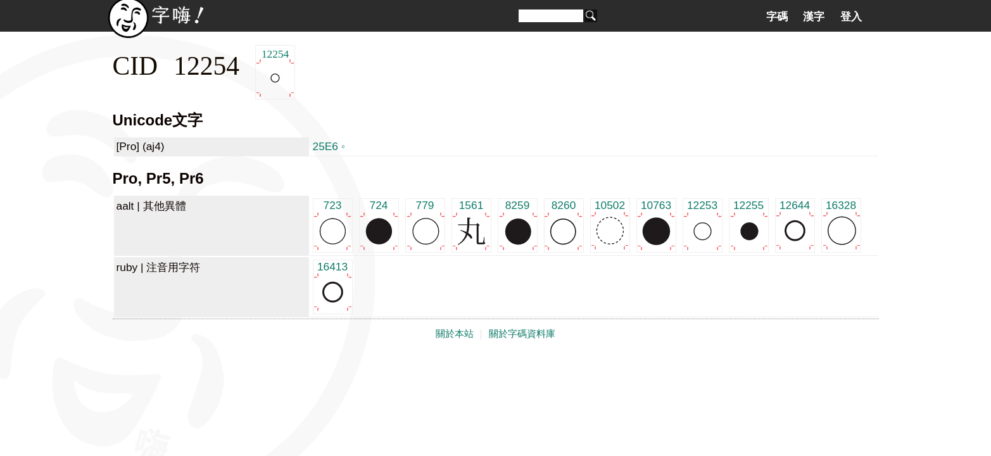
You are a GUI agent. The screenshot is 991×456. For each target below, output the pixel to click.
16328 (841, 224)
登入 (851, 16)
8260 (564, 224)
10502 (610, 224)
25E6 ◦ (329, 146)
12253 (702, 224)
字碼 (777, 16)
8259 (517, 224)
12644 (795, 224)
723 (332, 224)
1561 (471, 224)
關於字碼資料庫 (522, 334)
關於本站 (455, 334)
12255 (748, 224)
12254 (275, 72)
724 (379, 224)
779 (425, 224)
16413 (332, 286)
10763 (656, 224)
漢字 (813, 16)
